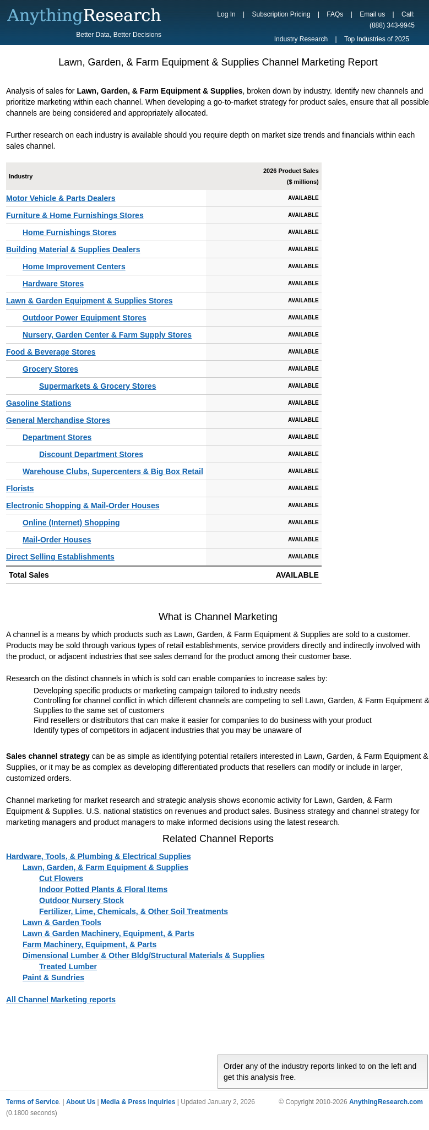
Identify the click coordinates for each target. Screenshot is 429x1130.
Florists (20, 488)
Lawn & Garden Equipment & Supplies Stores (89, 300)
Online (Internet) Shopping (71, 522)
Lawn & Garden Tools (62, 922)
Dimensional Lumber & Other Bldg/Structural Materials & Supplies (144, 955)
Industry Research (301, 39)
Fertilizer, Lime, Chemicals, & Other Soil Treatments (133, 911)
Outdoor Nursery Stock (81, 900)
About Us (80, 1102)
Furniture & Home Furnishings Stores (75, 215)
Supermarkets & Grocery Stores (97, 386)
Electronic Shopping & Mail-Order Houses (82, 505)
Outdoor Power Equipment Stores (84, 317)
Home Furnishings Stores (69, 232)
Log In (226, 14)
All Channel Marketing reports (61, 999)
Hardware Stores (53, 283)
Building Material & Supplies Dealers (73, 249)
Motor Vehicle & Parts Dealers (60, 198)
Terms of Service (32, 1102)
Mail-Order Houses (57, 539)
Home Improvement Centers (74, 266)
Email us (372, 14)
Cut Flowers (61, 878)
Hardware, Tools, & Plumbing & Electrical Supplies (98, 856)
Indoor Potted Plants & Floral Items (103, 889)
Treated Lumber (68, 966)
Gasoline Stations (38, 403)
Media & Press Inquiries (138, 1102)
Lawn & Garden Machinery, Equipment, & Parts (108, 933)
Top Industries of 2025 (376, 39)
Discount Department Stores (91, 454)
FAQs (335, 14)
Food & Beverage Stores (51, 351)
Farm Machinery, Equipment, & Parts (89, 944)
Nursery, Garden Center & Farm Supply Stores (107, 334)
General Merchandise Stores (58, 420)
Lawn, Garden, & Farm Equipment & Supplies (105, 867)
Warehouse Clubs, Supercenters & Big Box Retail (113, 471)
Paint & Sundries (53, 977)
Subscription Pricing (281, 14)
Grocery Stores (50, 369)
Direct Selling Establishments (60, 556)
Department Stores (57, 437)
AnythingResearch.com (386, 1102)
